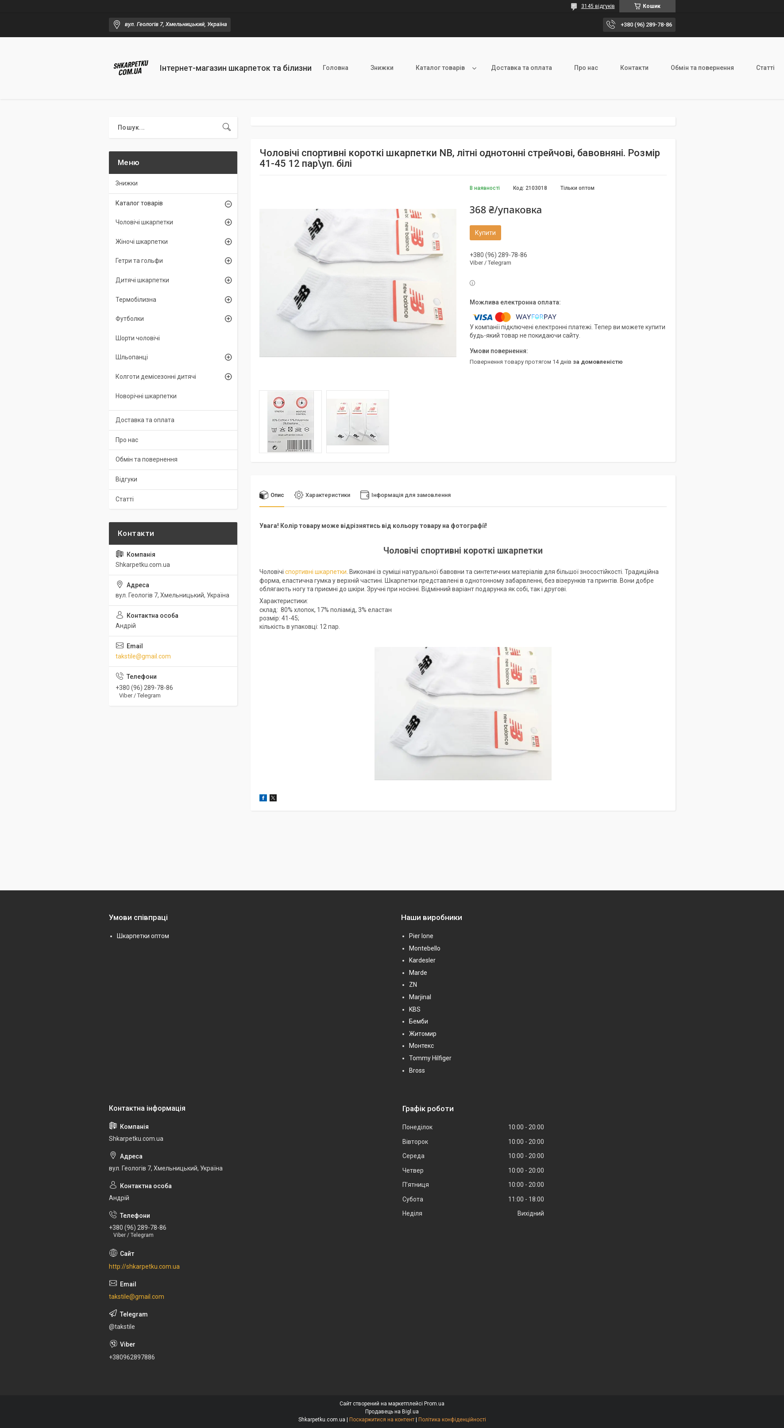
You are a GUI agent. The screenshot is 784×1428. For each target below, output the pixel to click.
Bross (417, 1070)
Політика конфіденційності (452, 1419)
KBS (415, 1009)
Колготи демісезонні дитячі (156, 376)
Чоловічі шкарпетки (144, 222)
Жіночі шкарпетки (142, 241)
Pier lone (421, 935)
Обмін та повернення (702, 67)
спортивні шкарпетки (316, 571)
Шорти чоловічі (138, 338)
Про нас (586, 67)
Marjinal (420, 997)
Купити (485, 232)
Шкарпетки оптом (143, 935)
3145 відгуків (598, 6)
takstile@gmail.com (143, 656)
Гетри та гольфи (139, 260)
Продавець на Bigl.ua (392, 1412)
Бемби (418, 1021)
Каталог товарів (440, 67)
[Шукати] (226, 127)
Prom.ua (434, 1404)
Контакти (634, 67)
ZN (413, 985)
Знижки (382, 67)
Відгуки (126, 479)
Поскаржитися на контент (381, 1419)
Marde (418, 972)
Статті (125, 499)
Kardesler (422, 960)
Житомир (422, 1033)
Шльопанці (132, 357)
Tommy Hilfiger (430, 1058)
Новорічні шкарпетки (146, 396)
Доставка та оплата (521, 67)
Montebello (424, 948)
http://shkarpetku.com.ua (144, 1266)
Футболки (130, 318)
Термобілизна (136, 299)
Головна (335, 67)
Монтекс (421, 1045)
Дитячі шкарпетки (142, 280)
